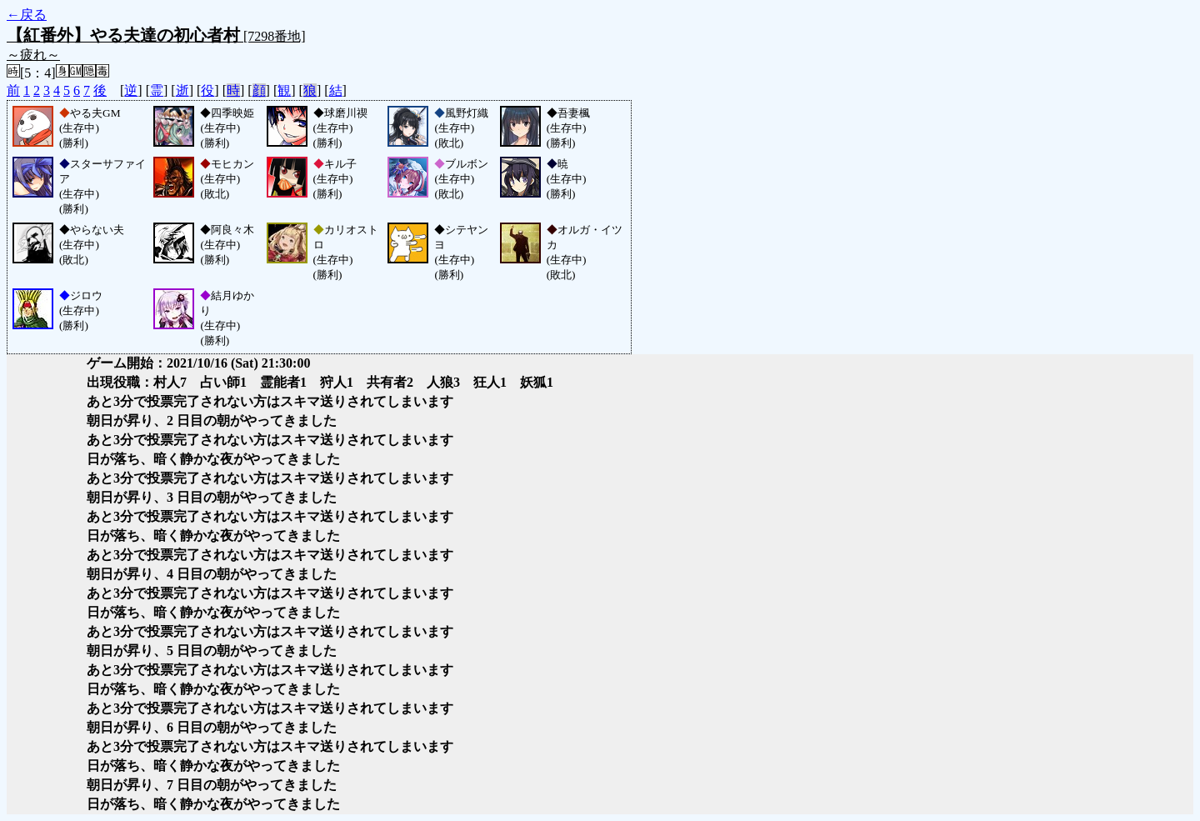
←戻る (27, 15)
